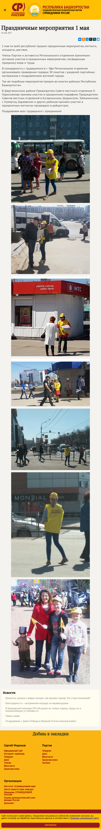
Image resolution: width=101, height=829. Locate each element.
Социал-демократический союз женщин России (19, 799)
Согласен (50, 825)
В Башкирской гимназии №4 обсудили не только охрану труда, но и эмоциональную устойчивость (42, 709)
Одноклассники (11, 769)
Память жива (11, 716)
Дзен (6, 760)
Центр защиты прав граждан (18, 789)
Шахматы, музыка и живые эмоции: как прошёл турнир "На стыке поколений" (47, 698)
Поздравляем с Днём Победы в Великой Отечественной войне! (39, 721)
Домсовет (9, 803)
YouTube (46, 763)
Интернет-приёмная (14, 754)
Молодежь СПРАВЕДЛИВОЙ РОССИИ (18, 793)
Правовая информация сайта (84, 818)
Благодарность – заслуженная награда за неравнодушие (35, 703)
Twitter (7, 763)
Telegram (8, 757)
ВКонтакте (9, 766)
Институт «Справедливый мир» (20, 786)
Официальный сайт (13, 751)
